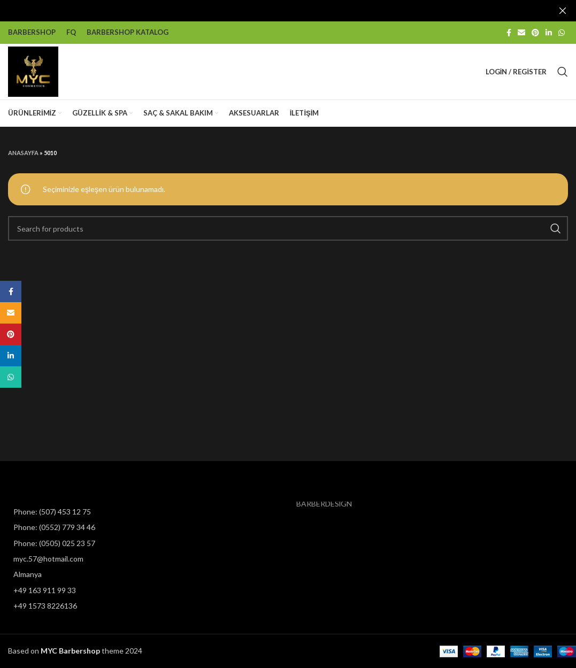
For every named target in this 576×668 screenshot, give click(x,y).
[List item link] (72, 512)
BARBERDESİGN (324, 503)
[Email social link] (521, 32)
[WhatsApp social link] (561, 32)
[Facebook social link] (508, 32)
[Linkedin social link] (548, 32)
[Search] (562, 71)
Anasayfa (23, 152)
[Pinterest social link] (535, 32)
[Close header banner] (562, 10)
